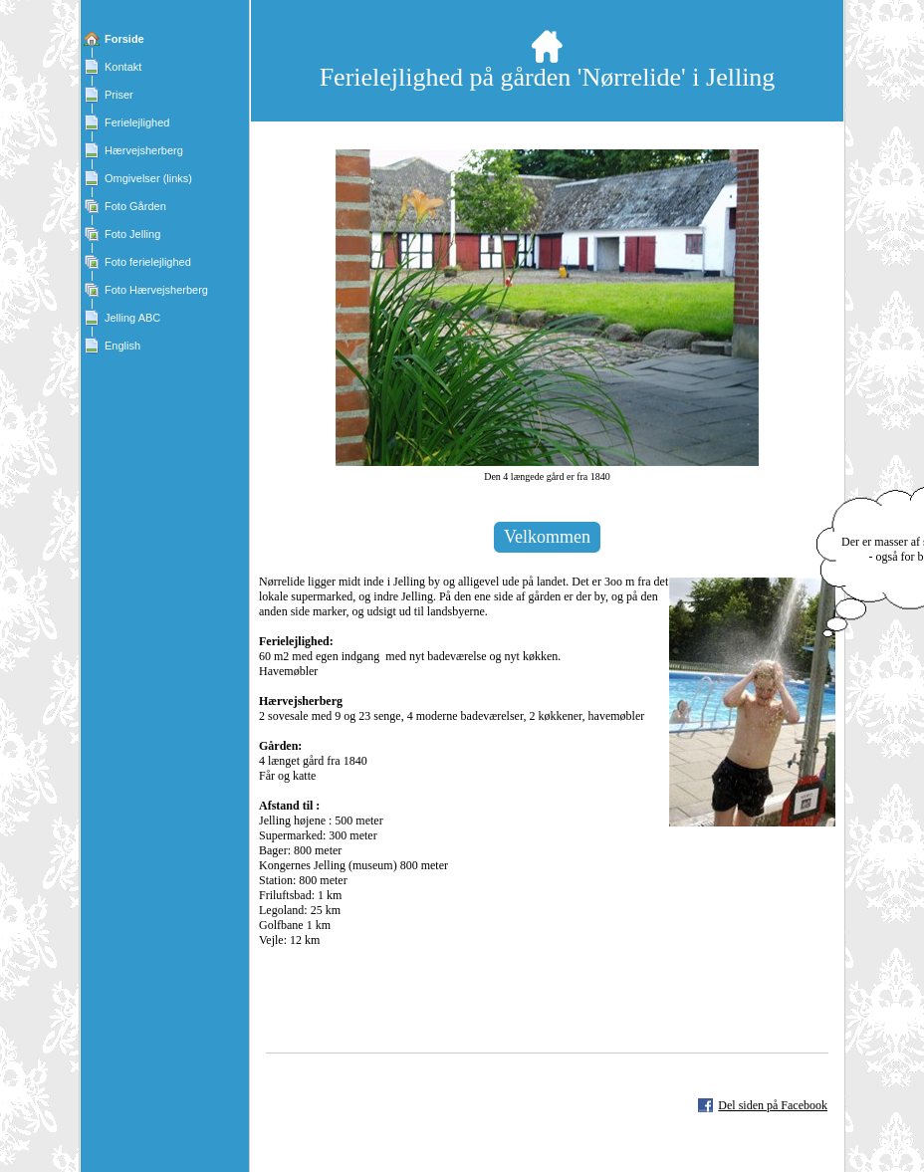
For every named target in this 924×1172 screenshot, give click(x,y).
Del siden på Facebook (772, 1105)
